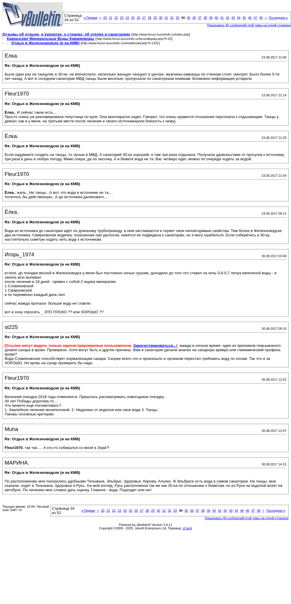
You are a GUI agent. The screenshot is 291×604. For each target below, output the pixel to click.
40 (216, 17)
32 (172, 17)
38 (205, 17)
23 (122, 17)
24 (127, 17)
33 (177, 17)
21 (110, 17)
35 (188, 17)
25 (133, 17)
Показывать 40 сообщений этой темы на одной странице (247, 518)
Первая (90, 17)
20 (105, 17)
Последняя (278, 17)
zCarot (187, 528)
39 (211, 17)
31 (166, 17)
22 (116, 17)
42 (227, 17)
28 (149, 17)
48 (261, 17)
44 (238, 17)
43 (233, 17)
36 (194, 17)
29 (155, 17)
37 (199, 17)
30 (160, 17)
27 (144, 17)
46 (249, 17)
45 (244, 17)
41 (222, 17)
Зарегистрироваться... (154, 345)
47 (255, 17)
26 (138, 17)
